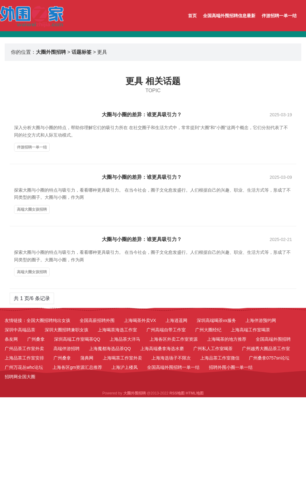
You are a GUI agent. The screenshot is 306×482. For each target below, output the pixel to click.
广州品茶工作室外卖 (24, 348)
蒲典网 (86, 357)
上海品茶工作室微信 (219, 357)
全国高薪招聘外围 (97, 320)
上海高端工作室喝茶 (250, 329)
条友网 (11, 339)
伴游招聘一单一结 (279, 15)
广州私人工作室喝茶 (213, 348)
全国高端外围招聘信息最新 (229, 15)
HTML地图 (195, 393)
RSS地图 (177, 393)
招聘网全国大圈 (20, 376)
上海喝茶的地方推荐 (226, 339)
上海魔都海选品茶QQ (110, 348)
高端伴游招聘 (66, 348)
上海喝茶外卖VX (140, 320)
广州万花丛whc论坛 (24, 367)
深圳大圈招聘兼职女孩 (66, 329)
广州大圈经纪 (208, 329)
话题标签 (81, 52)
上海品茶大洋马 (125, 339)
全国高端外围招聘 (273, 339)
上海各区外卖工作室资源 (174, 339)
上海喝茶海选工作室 (117, 329)
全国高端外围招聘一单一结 (173, 367)
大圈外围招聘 (51, 52)
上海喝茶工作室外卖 (122, 357)
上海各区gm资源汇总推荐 (77, 367)
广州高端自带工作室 (166, 329)
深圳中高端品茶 (20, 329)
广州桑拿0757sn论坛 (269, 357)
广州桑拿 (36, 339)
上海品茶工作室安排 (24, 357)
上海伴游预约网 (260, 320)
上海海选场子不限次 (171, 357)
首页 (192, 15)
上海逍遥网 (176, 320)
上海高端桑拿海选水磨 (162, 348)
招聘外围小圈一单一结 (231, 367)
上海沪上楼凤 (124, 367)
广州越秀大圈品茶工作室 (266, 348)
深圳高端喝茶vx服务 (216, 320)
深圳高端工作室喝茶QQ (77, 339)
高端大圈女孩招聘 (32, 209)
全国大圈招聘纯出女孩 (48, 320)
